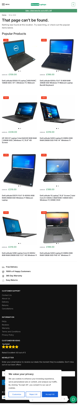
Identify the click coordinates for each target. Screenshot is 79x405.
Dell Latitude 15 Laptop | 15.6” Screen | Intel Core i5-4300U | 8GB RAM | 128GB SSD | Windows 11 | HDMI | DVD (57, 197)
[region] (33, 385)
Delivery (5, 302)
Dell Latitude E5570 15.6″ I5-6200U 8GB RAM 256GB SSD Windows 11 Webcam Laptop (18, 197)
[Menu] (6, 4)
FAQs (4, 321)
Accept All (50, 394)
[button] (73, 4)
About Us (6, 298)
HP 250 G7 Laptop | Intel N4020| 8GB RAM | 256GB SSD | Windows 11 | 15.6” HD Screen (19, 140)
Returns (5, 305)
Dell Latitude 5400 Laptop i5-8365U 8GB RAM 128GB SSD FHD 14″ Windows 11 (56, 254)
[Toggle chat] (73, 399)
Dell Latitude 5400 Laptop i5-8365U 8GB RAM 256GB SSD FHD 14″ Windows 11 (56, 139)
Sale (27, 11)
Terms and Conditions (11, 331)
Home (4, 15)
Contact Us (7, 295)
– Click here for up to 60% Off (40, 11)
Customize (16, 394)
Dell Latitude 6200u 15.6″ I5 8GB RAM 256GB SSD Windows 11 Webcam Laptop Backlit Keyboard (56, 83)
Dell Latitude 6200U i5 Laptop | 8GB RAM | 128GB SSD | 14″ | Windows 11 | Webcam (19, 82)
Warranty (6, 328)
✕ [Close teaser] (64, 399)
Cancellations (7, 308)
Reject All (33, 394)
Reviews (5, 325)
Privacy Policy (8, 335)
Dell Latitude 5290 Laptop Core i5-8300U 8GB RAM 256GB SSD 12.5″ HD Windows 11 (19, 254)
